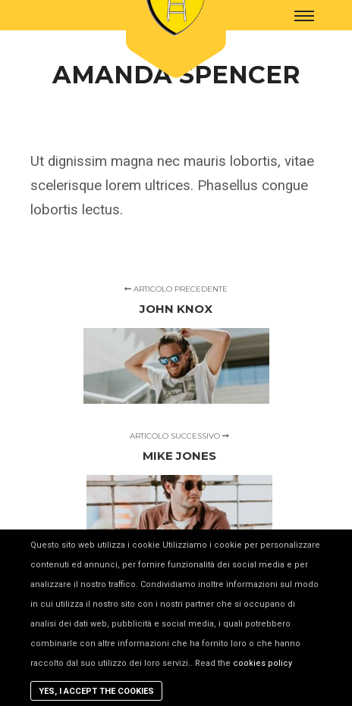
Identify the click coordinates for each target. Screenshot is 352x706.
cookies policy (262, 663)
